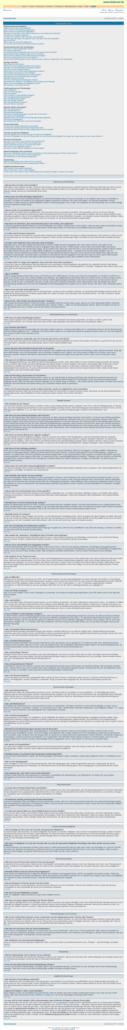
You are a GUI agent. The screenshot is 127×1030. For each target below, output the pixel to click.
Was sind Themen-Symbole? (14, 104)
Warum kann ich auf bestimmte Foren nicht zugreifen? (22, 75)
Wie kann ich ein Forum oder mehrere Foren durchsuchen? (24, 141)
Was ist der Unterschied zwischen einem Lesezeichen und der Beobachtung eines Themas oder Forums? (40, 153)
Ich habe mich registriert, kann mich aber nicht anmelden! (24, 37)
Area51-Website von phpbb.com (41, 995)
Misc (80, 6)
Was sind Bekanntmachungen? (15, 99)
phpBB (57, 1028)
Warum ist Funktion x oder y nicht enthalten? (19, 170)
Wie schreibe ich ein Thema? (14, 64)
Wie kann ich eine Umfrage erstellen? (17, 69)
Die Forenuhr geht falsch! (12, 50)
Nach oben (7, 193)
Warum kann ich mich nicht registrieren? (18, 42)
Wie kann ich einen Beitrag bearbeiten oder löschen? (22, 66)
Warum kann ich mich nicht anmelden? (17, 28)
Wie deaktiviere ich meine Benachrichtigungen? (20, 157)
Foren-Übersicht (10, 18)
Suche (111, 10)
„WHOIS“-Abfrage (62, 1004)
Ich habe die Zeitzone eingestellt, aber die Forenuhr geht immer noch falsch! (30, 52)
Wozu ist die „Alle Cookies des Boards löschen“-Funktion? (24, 44)
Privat (31, 6)
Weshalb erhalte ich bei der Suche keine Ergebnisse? (22, 143)
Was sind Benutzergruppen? (14, 112)
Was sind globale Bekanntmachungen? (17, 97)
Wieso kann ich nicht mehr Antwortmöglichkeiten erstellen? (24, 71)
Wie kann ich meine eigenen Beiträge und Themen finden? (24, 148)
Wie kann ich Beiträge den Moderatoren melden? (21, 80)
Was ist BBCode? (10, 90)
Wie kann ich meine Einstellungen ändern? (19, 49)
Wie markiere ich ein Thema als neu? (17, 85)
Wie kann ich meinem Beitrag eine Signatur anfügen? (22, 68)
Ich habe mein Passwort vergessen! (16, 35)
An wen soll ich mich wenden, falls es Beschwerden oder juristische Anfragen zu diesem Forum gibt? (39, 172)
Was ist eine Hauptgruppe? (13, 119)
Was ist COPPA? (10, 40)
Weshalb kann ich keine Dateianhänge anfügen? (21, 76)
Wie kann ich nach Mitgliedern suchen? (17, 146)
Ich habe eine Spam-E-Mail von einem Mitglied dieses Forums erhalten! (29, 129)
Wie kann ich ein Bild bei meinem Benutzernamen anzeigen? (25, 56)
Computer (58, 6)
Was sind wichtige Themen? (13, 100)
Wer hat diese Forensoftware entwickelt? (18, 168)
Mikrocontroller (70, 6)
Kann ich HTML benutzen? (13, 92)
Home (24, 6)
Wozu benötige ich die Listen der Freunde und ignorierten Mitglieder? (28, 134)
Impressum (40, 6)
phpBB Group (60, 981)
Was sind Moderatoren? (12, 111)
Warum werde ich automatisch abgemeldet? (19, 32)
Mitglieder (119, 10)
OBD (86, 6)
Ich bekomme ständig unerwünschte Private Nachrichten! (24, 128)
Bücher (49, 6)
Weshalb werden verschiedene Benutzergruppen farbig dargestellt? (27, 118)
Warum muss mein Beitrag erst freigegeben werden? (22, 83)
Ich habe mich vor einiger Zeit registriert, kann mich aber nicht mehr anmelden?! (31, 39)
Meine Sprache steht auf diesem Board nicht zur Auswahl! (24, 54)
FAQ (104, 10)
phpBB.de (42, 985)
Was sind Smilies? (10, 93)
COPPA (24, 247)
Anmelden (7, 10)
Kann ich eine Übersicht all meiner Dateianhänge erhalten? (24, 163)
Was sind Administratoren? (13, 109)
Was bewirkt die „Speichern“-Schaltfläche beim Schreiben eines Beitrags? (29, 81)
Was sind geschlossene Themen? (15, 102)
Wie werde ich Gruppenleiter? (14, 116)
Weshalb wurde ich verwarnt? (14, 78)
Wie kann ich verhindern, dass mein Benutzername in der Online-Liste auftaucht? (32, 33)
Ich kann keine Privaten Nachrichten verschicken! (21, 126)
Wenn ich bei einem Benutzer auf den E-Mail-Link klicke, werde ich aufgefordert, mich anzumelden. (38, 59)
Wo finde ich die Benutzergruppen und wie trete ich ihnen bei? (25, 114)
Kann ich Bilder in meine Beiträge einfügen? (19, 95)
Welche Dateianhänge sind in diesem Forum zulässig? (23, 161)
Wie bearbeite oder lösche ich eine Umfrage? (19, 73)
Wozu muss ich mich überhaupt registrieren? (19, 30)
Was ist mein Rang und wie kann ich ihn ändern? (21, 57)
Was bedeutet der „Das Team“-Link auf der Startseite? (22, 121)
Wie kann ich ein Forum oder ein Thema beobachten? (22, 155)
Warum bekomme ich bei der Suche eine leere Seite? (22, 145)
